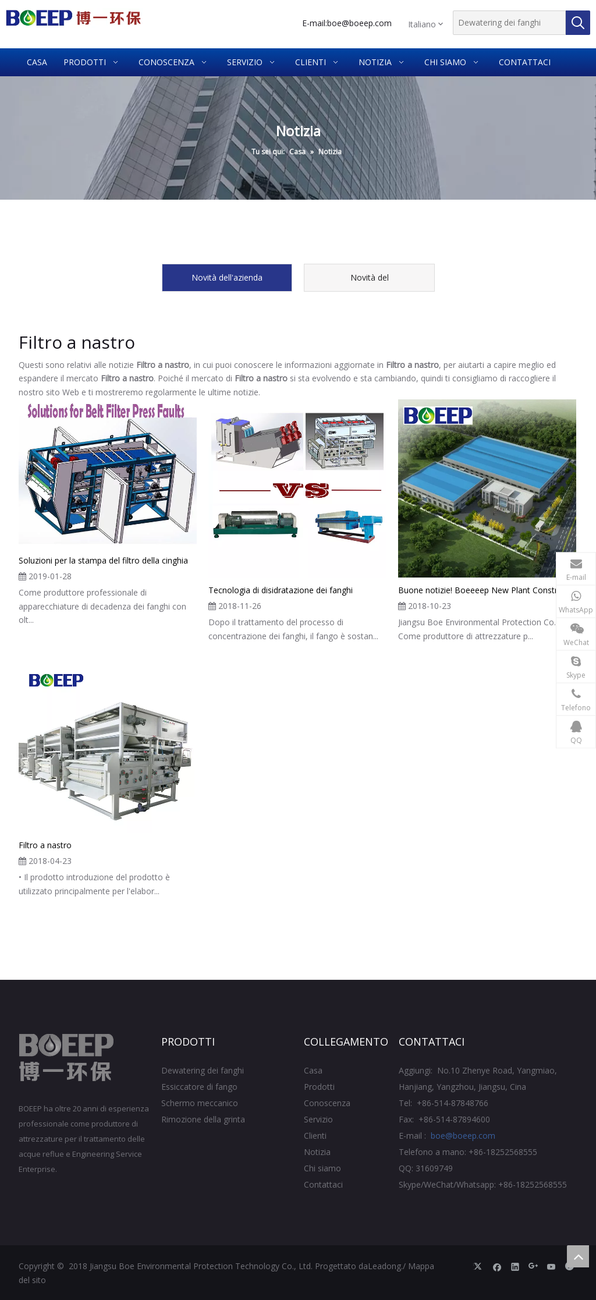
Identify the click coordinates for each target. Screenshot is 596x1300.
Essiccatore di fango (199, 1086)
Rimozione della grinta (203, 1119)
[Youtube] (551, 1266)
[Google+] (533, 1266)
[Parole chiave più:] (578, 22)
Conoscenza (327, 1102)
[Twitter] (479, 1266)
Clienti (315, 1135)
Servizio (318, 1119)
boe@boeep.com (359, 23)
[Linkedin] (515, 1266)
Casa (313, 1070)
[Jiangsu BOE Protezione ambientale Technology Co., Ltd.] (67, 1057)
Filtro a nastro (45, 845)
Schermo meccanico (199, 1102)
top (578, 1256)
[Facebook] (497, 1266)
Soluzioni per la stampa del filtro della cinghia (103, 560)
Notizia (317, 1151)
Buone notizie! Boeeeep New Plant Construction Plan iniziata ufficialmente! (487, 590)
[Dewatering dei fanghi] (509, 22)
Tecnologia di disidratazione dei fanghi (280, 590)
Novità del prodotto (369, 282)
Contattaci (323, 1184)
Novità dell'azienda (226, 277)
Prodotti (319, 1086)
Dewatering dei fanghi (202, 1070)
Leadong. (385, 1265)
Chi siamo (322, 1168)
